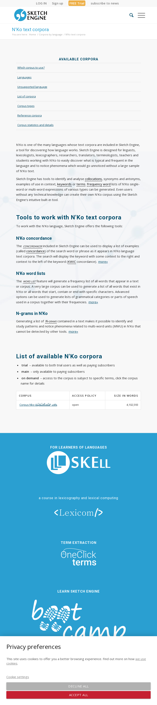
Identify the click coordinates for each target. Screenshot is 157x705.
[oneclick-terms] (78, 557)
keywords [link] (64, 184)
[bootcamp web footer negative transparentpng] (79, 625)
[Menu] (139, 15)
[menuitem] (41, 3)
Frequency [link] (94, 184)
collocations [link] (93, 179)
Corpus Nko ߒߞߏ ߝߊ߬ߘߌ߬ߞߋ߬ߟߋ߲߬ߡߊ (38, 405)
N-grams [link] (51, 321)
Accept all (78, 695)
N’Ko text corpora (30, 29)
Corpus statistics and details (35, 125)
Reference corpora (29, 115)
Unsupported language (32, 87)
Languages (24, 77)
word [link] (107, 184)
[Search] (129, 15)
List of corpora (26, 96)
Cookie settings (17, 677)
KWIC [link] (72, 261)
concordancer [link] (32, 246)
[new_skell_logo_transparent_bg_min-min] (78, 462)
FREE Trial (76, 3)
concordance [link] (35, 251)
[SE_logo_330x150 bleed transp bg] (65, 15)
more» (103, 261)
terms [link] (80, 184)
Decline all (78, 686)
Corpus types (26, 106)
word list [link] (29, 281)
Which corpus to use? (31, 67)
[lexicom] (78, 512)
